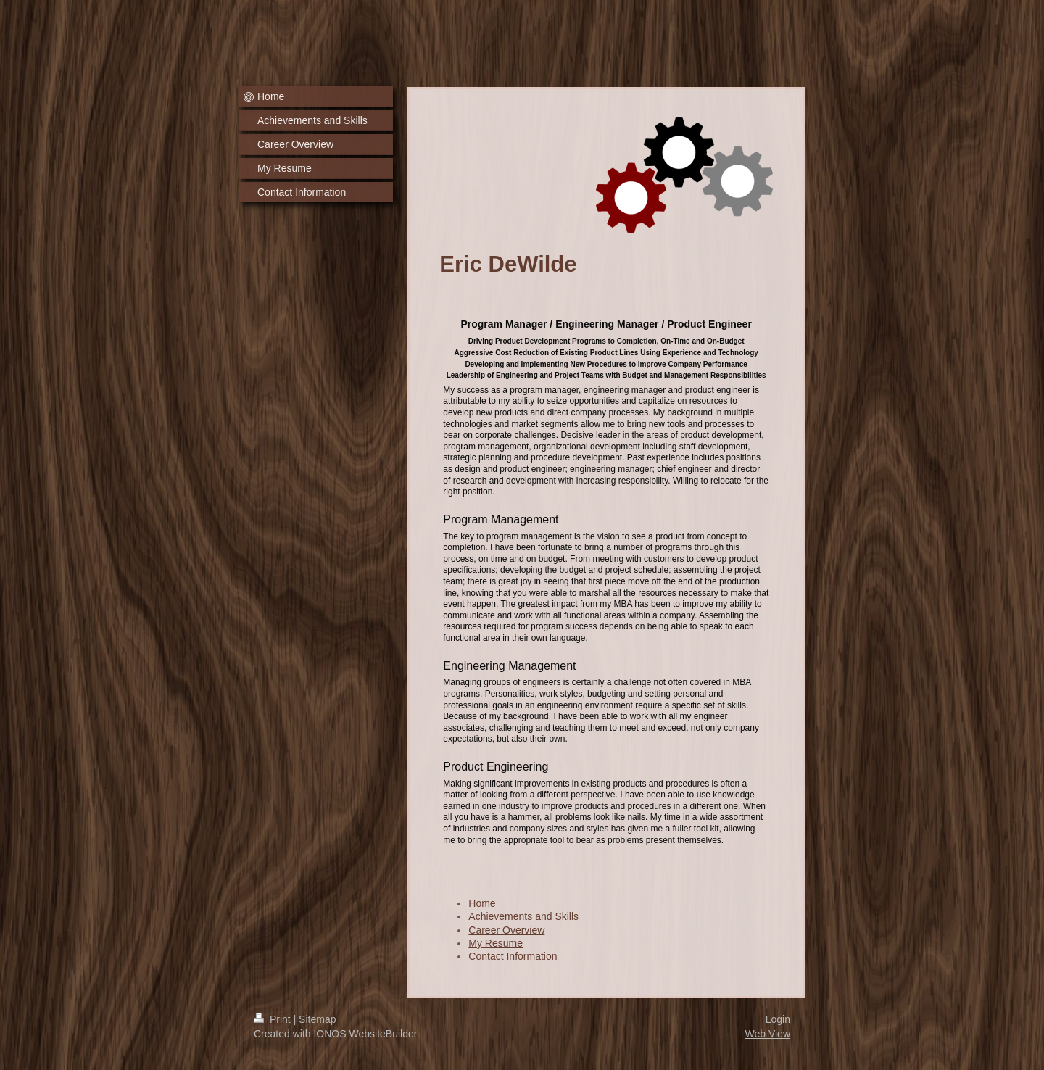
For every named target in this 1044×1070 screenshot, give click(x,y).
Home (481, 903)
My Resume (495, 943)
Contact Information (512, 956)
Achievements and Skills (523, 916)
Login (778, 1019)
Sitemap (317, 1019)
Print (274, 1019)
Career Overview (506, 930)
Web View (767, 1034)
